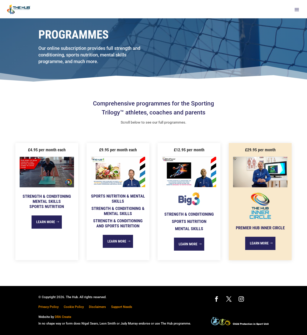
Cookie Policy (74, 307)
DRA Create (63, 317)
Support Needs (121, 307)
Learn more (45, 222)
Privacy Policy (48, 307)
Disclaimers (97, 307)
